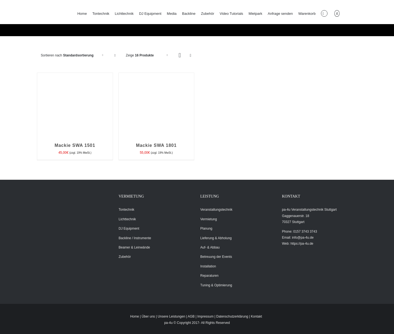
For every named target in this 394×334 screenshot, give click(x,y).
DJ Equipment (129, 228)
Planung (206, 228)
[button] (336, 13)
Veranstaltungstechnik (216, 210)
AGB (191, 316)
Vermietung (208, 219)
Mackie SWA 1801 (156, 145)
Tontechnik (126, 210)
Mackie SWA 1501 (74, 145)
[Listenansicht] (190, 55)
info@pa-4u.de (303, 237)
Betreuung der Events (216, 257)
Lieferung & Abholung (216, 238)
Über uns (148, 316)
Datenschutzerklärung (232, 316)
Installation (208, 266)
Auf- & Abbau (210, 247)
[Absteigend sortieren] (115, 55)
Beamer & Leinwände (134, 247)
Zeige (140, 55)
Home (134, 316)
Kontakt (256, 316)
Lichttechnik (127, 219)
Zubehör (125, 257)
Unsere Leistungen (171, 316)
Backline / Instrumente (135, 238)
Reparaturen (209, 276)
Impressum (205, 316)
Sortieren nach (67, 55)
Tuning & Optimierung (216, 285)
